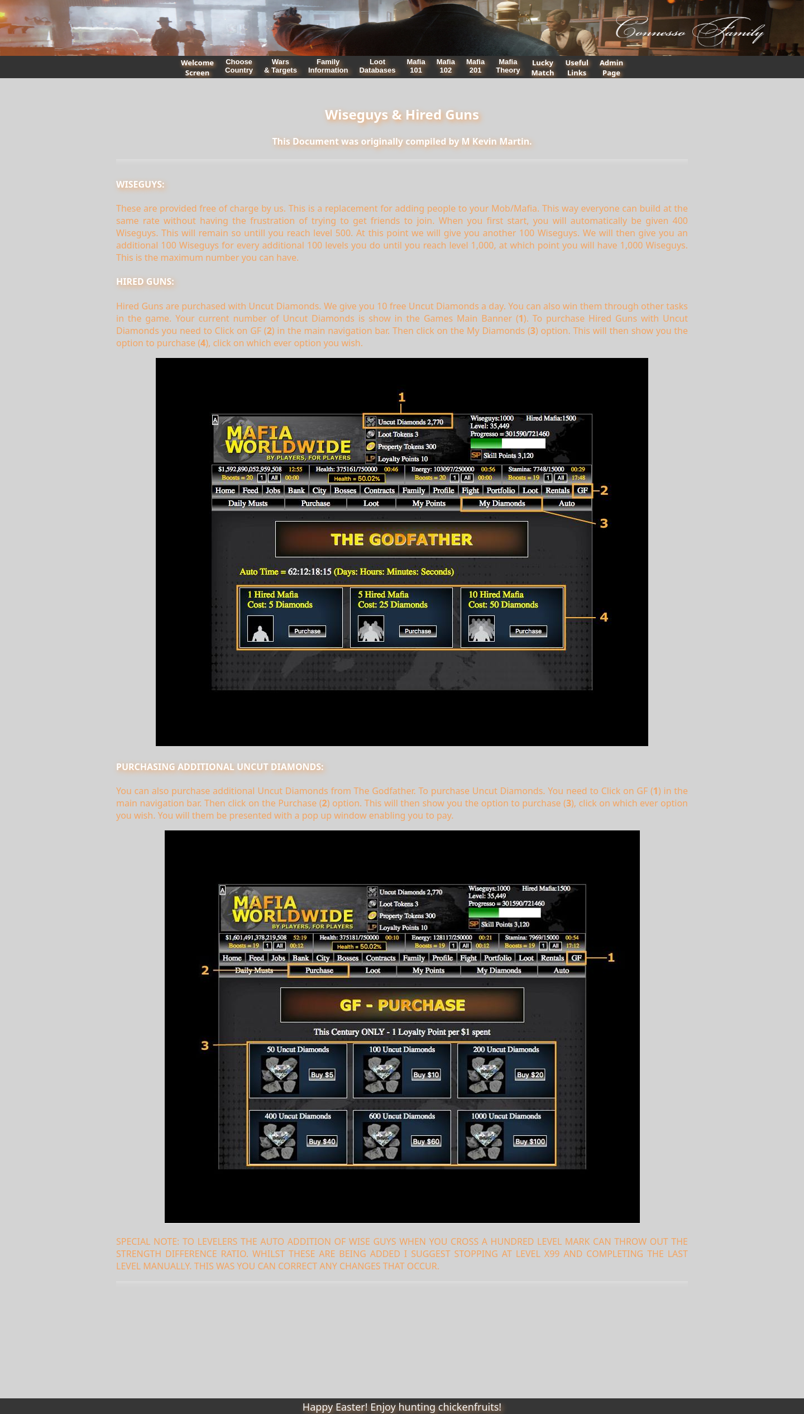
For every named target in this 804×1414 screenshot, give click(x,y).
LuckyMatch (543, 68)
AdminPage (611, 68)
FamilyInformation (328, 66)
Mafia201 (475, 66)
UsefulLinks (576, 68)
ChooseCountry (239, 66)
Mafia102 (446, 66)
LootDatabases (377, 66)
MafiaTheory (508, 66)
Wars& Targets (280, 66)
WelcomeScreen (197, 68)
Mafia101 (415, 66)
